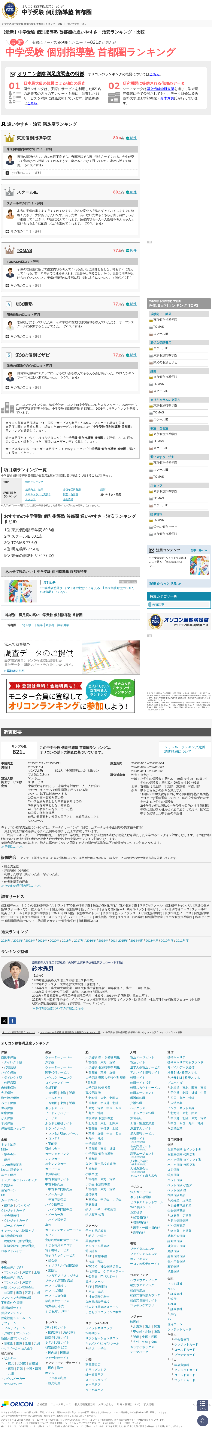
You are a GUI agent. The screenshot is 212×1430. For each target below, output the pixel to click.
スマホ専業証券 (11, 1165)
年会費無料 (11, 1215)
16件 (131, 250)
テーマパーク (139, 1352)
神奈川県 (63, 625)
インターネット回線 (180, 1108)
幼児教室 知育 (94, 1214)
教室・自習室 (70, 494)
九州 (37, 1292)
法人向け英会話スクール (101, 1307)
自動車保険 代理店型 (181, 1154)
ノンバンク (23, 1205)
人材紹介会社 (139, 1162)
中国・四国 (33, 1368)
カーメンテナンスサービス (63, 1230)
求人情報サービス (142, 1133)
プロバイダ (174, 1082)
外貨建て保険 (176, 1246)
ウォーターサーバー (58, 1057)
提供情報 (68, 499)
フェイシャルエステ (143, 1253)
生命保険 (7, 1108)
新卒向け (139, 1232)
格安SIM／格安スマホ (182, 1072)
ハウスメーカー (14, 1378)
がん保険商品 (176, 1225)
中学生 (104, 1199)
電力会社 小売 (54, 1306)
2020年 (54, 940)
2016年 (91, 940)
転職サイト (137, 1077)
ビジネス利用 (57, 1378)
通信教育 (91, 1194)
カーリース (52, 1169)
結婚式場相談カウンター (146, 1295)
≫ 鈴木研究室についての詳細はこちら (58, 1008)
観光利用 (54, 1383)
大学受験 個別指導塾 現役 (102, 1067)
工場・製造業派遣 (142, 1123)
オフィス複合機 (55, 1296)
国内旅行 (54, 1332)
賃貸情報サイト (11, 1307)
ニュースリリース (61, 1404)
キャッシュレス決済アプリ (19, 1230)
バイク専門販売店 (60, 1209)
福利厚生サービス (57, 1301)
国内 (51, 1367)
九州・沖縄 (95, 1113)
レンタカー (52, 1159)
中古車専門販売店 (60, 1189)
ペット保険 (8, 1103)
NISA (4, 1149)
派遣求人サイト (140, 1128)
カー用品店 (92, 1384)
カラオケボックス (142, 1347)
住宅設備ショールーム (16, 1318)
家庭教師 (91, 1204)
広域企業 (176, 1103)
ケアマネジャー (113, 1271)
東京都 (49, 625)
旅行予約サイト (55, 1327)
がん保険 (7, 1118)
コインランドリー (57, 1082)
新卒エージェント (142, 1155)
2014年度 (136, 940)
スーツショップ (95, 1380)
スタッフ (30, 499)
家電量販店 (92, 1364)
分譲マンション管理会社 (17, 1287)
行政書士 (94, 1271)
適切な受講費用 (72, 489)
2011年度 (182, 940)
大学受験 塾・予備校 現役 (102, 1057)
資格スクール (94, 1281)
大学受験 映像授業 (97, 1087)
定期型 (186, 1200)
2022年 (30, 940)
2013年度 (152, 940)
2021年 (42, 940)
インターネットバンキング (19, 1180)
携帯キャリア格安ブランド (185, 1062)
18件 (131, 138)
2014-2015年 (119, 940)
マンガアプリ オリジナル (62, 1275)
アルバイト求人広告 (143, 1175)
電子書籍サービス (57, 1250)
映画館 (134, 1321)
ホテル (49, 1373)
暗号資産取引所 (11, 1236)
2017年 (79, 940)
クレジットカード (13, 1210)
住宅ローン (8, 1190)
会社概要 (42, 1404)
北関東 (21, 1363)
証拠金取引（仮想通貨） (20, 1246)
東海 (19, 1292)
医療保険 (7, 1113)
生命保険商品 (176, 1210)
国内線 (52, 1352)
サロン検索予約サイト (145, 1264)
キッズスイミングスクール (102, 1343)
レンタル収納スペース (63, 1133)
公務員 (92, 1276)
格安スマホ (192, 1077)
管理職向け (140, 1222)
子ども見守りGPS (57, 1311)
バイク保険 (8, 1072)
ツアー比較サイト (57, 1357)
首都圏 (8, 1292)
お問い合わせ (106, 1404)
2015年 (103, 940)
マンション (11, 1272)
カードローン (10, 1200)
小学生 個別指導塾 (97, 1184)
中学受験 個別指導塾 (99, 1153)
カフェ (49, 1235)
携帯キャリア (176, 1057)
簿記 (100, 1261)
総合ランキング (34, 481)
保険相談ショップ (13, 1128)
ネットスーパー (55, 1108)
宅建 (91, 1261)
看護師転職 (137, 1098)
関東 (157, 1326)
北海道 (92, 1098)
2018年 (67, 940)
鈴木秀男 (167, 98)
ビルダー (10, 1358)
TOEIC (93, 1266)
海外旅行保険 (10, 1098)
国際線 (64, 1352)
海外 (60, 1367)
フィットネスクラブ (98, 1328)
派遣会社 (136, 1118)
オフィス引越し (55, 1285)
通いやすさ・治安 (162, 457)
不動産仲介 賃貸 (12, 1302)
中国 (203, 1092)
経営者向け (140, 1217)
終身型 (174, 1200)
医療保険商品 (176, 1195)
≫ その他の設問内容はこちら (21, 885)
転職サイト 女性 (141, 1082)
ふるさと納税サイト (58, 1123)
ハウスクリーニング (58, 1077)
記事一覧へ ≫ (199, 550)
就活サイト (137, 1062)
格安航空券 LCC (56, 1347)
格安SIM (176, 1077)
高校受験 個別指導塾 (99, 1118)
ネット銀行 (8, 1175)
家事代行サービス (57, 1072)
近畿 (28, 1292)
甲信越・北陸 (109, 1103)
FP (90, 1256)
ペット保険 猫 (176, 1190)
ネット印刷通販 (140, 1197)
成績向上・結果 (34, 489)
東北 (11, 1363)
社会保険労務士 (110, 1266)
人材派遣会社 (139, 1170)
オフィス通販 (54, 1290)
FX (3, 1195)
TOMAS (24, 250)
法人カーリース (140, 1192)
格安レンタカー (55, 1163)
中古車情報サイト (57, 1179)
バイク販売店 (54, 1204)
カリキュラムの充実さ (38, 494)
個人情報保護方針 (85, 1404)
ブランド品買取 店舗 (59, 1280)
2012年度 (167, 940)
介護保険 (173, 1251)
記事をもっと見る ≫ (165, 583)
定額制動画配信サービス (61, 1240)
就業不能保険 (176, 1236)
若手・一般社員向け (146, 1227)
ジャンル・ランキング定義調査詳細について (184, 749)
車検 (48, 1224)
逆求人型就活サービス (145, 1067)
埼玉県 (26, 625)
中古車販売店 (54, 1184)
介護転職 (136, 1103)
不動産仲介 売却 (12, 1267)
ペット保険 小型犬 (179, 1185)
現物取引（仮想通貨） (19, 1241)
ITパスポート (109, 1276)
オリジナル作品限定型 (63, 1265)
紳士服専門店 (94, 1374)
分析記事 (49, 582)
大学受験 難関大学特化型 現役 (105, 1077)
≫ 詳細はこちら (12, 846)
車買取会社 (52, 1174)
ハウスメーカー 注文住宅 (17, 1348)
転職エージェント (142, 1092)
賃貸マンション (11, 1313)
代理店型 (10, 1067)
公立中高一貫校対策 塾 (100, 1163)
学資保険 (7, 1123)
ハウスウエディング (143, 1280)
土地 (37, 1272)
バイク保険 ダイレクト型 (184, 1159)
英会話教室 (92, 1241)
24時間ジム (93, 1333)
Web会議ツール (140, 1207)
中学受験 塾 (93, 1143)
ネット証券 (8, 1144)
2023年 (18, 940)
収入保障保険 (179, 1220)
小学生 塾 (91, 1174)
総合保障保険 (176, 1256)
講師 (103, 489)
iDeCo (171, 1304)
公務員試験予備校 (97, 1301)
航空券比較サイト (57, 1337)
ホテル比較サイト (57, 1342)
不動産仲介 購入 (12, 1277)
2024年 (6, 940)
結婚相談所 (137, 1290)
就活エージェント (142, 1057)
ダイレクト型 (13, 1062)
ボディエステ (139, 1259)
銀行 (7, 1159)
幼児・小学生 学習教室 (100, 1209)
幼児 (91, 1236)
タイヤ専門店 (94, 1390)
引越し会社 (52, 1148)
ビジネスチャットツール (146, 1202)
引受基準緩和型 (180, 1205)
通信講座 (91, 1251)
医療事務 (101, 1256)
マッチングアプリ (142, 1305)
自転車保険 (8, 1087)
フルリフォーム (14, 1328)
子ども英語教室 (95, 1230)
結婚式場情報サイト (143, 1300)
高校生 (92, 1199)
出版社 (52, 1270)
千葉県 (38, 625)
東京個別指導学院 (34, 138)
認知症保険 (174, 1241)
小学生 (116, 1199)
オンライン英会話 (97, 1246)
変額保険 (173, 1266)
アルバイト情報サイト (145, 1072)
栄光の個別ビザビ (32, 355)
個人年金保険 (176, 1261)
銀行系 (8, 1205)
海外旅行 (69, 1332)
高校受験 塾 (93, 1092)
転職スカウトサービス (145, 1087)
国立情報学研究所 (160, 89)
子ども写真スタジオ (58, 1245)
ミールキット (54, 1098)
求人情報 (148, 1404)
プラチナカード (184, 1354)
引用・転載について (128, 1404)
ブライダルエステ (142, 1248)
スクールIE (27, 192)
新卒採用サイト (140, 1147)
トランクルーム (55, 1128)
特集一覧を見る (127, 581)
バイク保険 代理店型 (181, 1165)
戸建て (26, 1272)
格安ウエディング (142, 1285)
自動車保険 (8, 1057)
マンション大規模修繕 (16, 1297)
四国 (173, 1098)
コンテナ (54, 1138)
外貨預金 (7, 1185)
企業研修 (136, 1212)
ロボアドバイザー (13, 1251)
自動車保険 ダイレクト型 (184, 1149)
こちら (154, 74)
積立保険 (173, 1271)
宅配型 (52, 1143)
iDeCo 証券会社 (11, 1169)
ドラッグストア (95, 1369)
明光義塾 (24, 304)
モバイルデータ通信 (180, 1067)
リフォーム (8, 1323)
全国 (154, 1342)
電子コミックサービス (60, 1255)
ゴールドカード (14, 1225)
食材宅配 (51, 1087)
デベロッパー (13, 1383)
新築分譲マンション (14, 1338)
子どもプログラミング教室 (103, 1312)
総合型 (52, 1260)
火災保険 (7, 1092)
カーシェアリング (57, 1153)
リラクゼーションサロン (101, 1338)
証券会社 (10, 1154)
